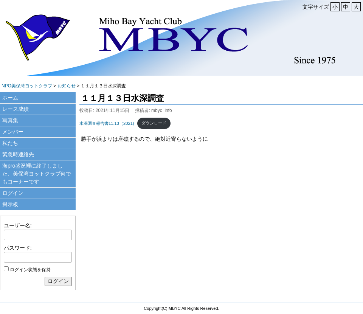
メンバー (12, 132)
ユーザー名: (18, 225)
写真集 (10, 120)
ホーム (10, 98)
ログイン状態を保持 (30, 269)
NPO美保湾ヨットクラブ (27, 86)
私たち (10, 143)
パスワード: (18, 248)
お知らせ (66, 86)
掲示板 (10, 204)
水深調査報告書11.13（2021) (106, 123)
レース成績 (15, 109)
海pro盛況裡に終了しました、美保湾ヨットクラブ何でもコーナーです (36, 174)
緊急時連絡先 (18, 154)
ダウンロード (153, 123)
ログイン (12, 193)
